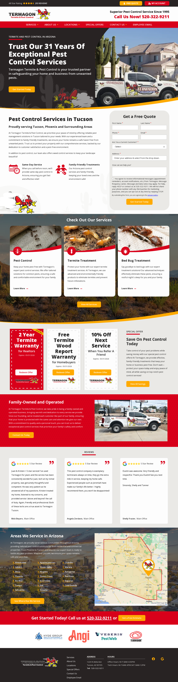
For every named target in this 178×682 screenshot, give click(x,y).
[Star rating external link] (49, 3)
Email (143, 132)
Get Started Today (22, 89)
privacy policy (153, 195)
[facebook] (153, 659)
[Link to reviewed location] (32, 464)
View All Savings (137, 384)
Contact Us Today (21, 435)
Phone (115, 132)
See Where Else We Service (27, 601)
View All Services (89, 304)
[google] (162, 659)
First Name (117, 123)
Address (115, 153)
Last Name (145, 123)
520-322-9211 (99, 618)
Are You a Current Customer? (124, 142)
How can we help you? (121, 165)
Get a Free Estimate (131, 618)
